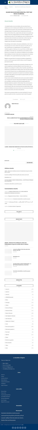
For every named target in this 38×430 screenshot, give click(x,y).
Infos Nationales (19, 318)
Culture (19, 305)
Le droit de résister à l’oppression (14, 206)
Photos (19, 337)
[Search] (32, 2)
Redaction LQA (16, 15)
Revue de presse (19, 342)
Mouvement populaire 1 (19, 326)
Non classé (19, 332)
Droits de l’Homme (19, 307)
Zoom (19, 348)
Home (6, 6)
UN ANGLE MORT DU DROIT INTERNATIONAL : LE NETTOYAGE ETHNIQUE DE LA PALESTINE (22, 264)
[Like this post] (21, 99)
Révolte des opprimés (19, 340)
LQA (22, 424)
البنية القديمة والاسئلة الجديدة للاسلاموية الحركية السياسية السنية (12, 415)
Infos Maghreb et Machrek (19, 316)
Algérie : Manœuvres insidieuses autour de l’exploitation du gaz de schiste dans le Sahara (16, 243)
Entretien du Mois (19, 310)
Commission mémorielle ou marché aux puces (13, 183)
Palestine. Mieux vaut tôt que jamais (8, 420)
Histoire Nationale (19, 313)
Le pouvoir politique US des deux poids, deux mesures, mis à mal (17, 174)
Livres (19, 324)
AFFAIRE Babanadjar (19, 297)
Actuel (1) (19, 289)
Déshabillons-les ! (8, 177)
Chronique (19, 302)
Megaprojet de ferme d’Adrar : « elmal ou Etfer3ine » (18, 196)
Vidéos (19, 345)
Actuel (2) (11, 6)
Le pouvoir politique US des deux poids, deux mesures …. (12, 417)
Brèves (19, 299)
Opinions (19, 334)
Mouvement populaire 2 (19, 329)
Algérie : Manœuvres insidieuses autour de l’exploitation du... (19, 146)
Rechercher (7, 160)
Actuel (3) (19, 294)
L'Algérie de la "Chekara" (19, 321)
